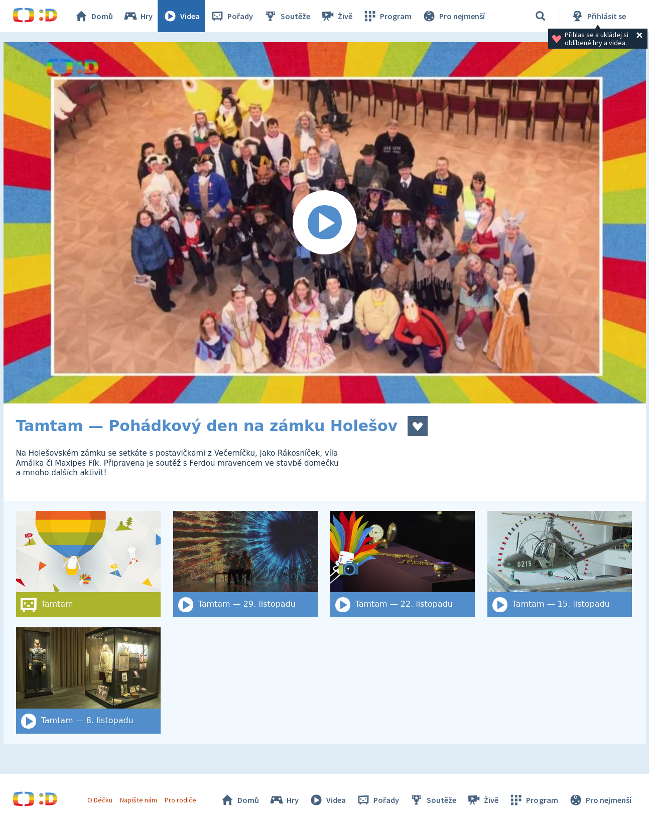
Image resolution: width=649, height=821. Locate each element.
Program (387, 16)
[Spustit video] (325, 222)
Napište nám (138, 799)
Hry (138, 16)
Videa (181, 16)
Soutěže (286, 16)
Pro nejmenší (453, 16)
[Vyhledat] (541, 16)
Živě (336, 16)
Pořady (231, 16)
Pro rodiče (180, 799)
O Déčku (99, 799)
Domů (93, 16)
